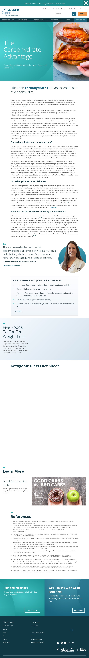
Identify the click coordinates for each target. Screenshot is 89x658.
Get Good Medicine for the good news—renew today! (44, 3)
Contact (5, 639)
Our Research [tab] (57, 20)
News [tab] (69, 20)
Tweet (18, 311)
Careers (33, 636)
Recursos (36, 639)
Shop (4, 636)
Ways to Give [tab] (81, 20)
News (5, 629)
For (59, 9)
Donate (83, 13)
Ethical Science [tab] (41, 20)
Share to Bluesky (12, 265)
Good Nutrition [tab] (9, 20)
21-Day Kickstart (32, 610)
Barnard (37, 633)
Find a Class (78, 610)
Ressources (37, 642)
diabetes (53, 207)
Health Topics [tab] (24, 20)
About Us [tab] (83, 9)
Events (5, 633)
